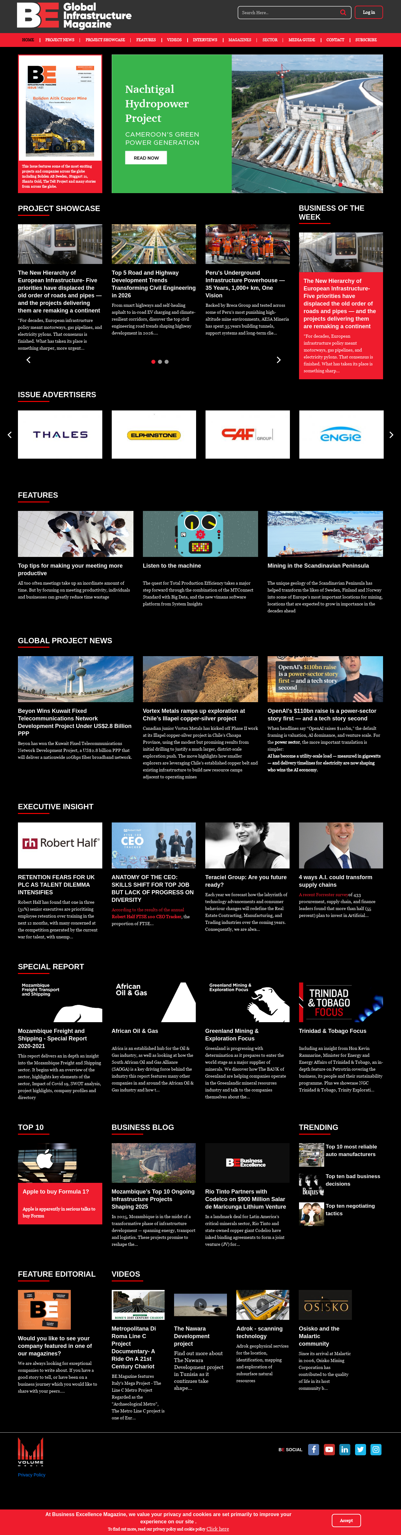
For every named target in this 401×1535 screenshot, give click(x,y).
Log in (369, 12)
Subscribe (366, 40)
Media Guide (302, 40)
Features (146, 40)
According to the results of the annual (148, 909)
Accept (346, 1520)
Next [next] (278, 357)
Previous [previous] (29, 357)
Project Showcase (105, 40)
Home (28, 40)
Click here (217, 1529)
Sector (270, 40)
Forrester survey (332, 894)
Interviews (205, 40)
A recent (307, 894)
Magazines (240, 40)
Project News (59, 40)
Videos (174, 40)
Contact (335, 40)
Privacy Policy (31, 1474)
